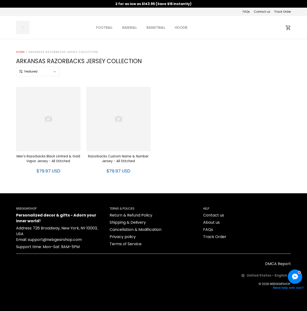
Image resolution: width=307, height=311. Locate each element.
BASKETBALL (156, 27)
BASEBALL (129, 27)
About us (211, 222)
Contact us (262, 12)
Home (20, 52)
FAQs (246, 12)
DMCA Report (278, 264)
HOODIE (181, 27)
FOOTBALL (104, 27)
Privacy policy (123, 236)
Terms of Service (126, 244)
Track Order (282, 12)
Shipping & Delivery (128, 222)
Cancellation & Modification (135, 229)
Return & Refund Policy (131, 215)
